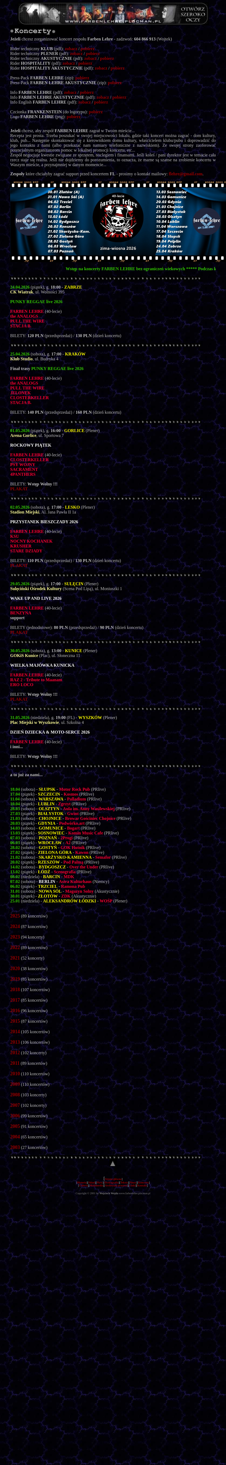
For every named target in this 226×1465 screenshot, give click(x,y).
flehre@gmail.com (186, 174)
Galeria (83, 1185)
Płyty (100, 1182)
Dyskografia (112, 1182)
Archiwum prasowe (116, 1185)
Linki (132, 1185)
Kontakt (142, 1185)
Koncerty (143, 1182)
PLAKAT (19, 489)
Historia (82, 1182)
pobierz (88, 48)
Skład (91, 1182)
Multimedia (96, 1185)
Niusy (133, 1182)
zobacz (71, 48)
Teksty (124, 1182)
